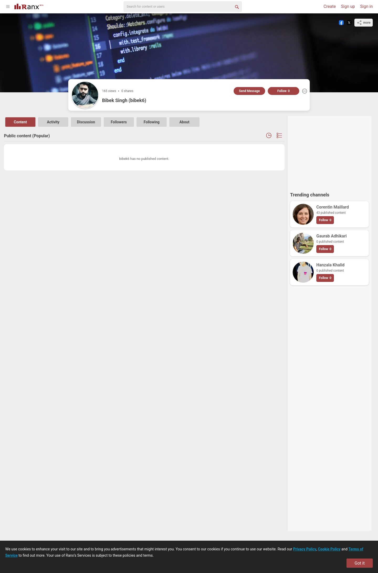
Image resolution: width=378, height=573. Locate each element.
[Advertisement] (329, 151)
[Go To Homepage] (29, 6)
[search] (183, 6)
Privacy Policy (304, 549)
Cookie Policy (329, 549)
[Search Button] (236, 6)
